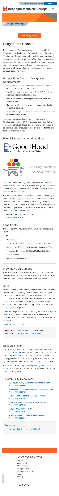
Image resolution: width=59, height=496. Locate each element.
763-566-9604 (20, 386)
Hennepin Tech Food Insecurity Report (24, 429)
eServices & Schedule (25, 471)
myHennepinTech (30, 3)
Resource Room (14, 352)
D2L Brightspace (23, 466)
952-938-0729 (20, 392)
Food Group (21, 185)
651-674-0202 (20, 412)
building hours (39, 365)
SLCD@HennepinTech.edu (14, 217)
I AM (50, 3)
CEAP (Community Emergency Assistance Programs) (30, 383)
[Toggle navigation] (53, 9)
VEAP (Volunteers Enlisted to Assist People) (26, 415)
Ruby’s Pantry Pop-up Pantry (20, 409)
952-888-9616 (20, 418)
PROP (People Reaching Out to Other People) (27, 402)
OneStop (20, 477)
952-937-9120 (20, 405)
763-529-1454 (20, 399)
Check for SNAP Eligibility (13, 324)
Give (41, 3)
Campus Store (22, 460)
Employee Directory (24, 469)
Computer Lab (22, 463)
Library (19, 474)
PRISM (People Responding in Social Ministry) (27, 396)
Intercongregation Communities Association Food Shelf (31, 389)
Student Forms (22, 479)
